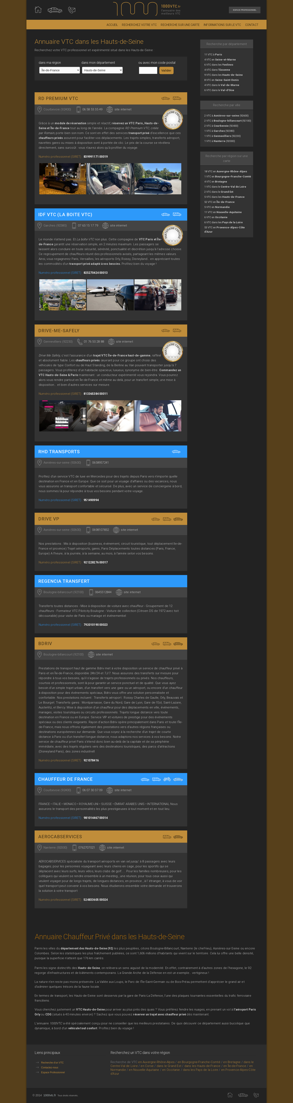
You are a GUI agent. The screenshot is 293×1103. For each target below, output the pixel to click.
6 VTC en (215, 217)
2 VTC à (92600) (226, 115)
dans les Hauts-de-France (202, 1066)
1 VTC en (227, 176)
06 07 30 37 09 (92, 790)
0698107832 (100, 530)
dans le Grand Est (169, 1066)
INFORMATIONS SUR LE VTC (222, 24)
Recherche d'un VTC (49, 1062)
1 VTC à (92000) (219, 141)
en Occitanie (171, 1070)
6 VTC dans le (219, 90)
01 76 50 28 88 (94, 341)
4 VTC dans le (221, 85)
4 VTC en (220, 59)
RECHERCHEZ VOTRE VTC (139, 24)
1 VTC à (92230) (222, 135)
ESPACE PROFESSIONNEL (244, 10)
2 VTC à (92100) (227, 120)
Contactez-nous (46, 1067)
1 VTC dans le (225, 186)
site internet (123, 109)
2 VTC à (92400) (221, 125)
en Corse (147, 1066)
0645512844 (103, 592)
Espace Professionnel (50, 1072)
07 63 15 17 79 (88, 225)
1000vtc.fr (49, 1095)
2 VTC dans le (218, 191)
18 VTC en (225, 171)
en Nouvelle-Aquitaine (144, 1070)
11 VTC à (213, 54)
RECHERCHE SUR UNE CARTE (180, 24)
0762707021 (86, 847)
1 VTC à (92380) (219, 130)
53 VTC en (224, 229)
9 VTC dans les (223, 74)
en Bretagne (232, 1062)
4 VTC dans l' (217, 69)
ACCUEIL (112, 24)
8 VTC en (221, 79)
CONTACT (251, 24)
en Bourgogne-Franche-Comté (199, 1062)
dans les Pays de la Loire (200, 1070)
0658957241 (100, 462)
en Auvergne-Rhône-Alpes (156, 1062)
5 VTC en (217, 207)
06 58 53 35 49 (92, 109)
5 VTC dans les (224, 196)
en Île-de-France (234, 1066)
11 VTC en (223, 212)
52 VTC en (219, 201)
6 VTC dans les (218, 64)
